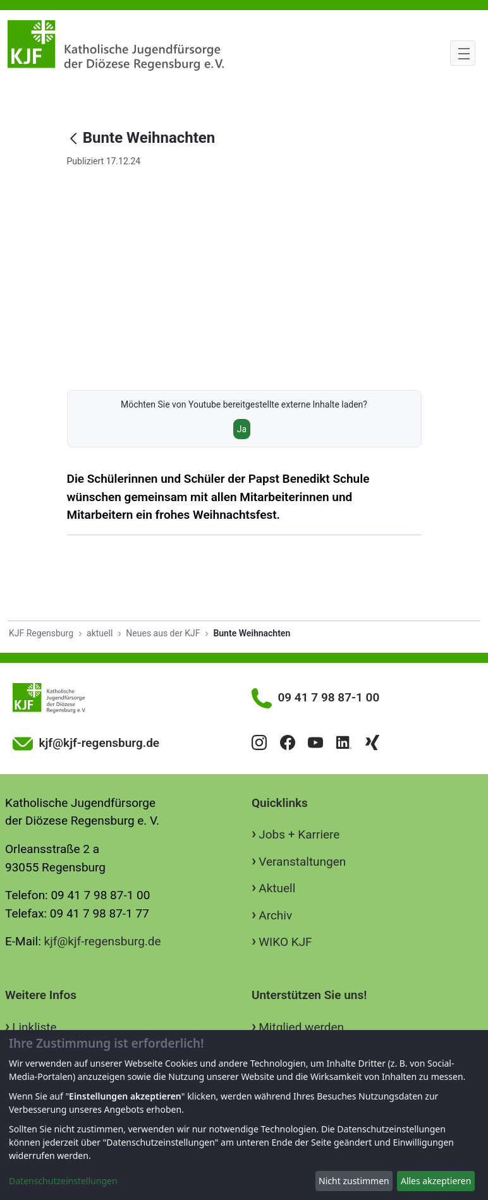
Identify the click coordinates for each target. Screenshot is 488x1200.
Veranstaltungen (302, 861)
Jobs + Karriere (299, 834)
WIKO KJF (285, 942)
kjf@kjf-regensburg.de (102, 941)
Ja (242, 429)
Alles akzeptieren (436, 1181)
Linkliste (34, 1027)
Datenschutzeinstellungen (63, 1181)
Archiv (275, 915)
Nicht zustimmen (354, 1181)
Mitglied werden (301, 1027)
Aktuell (277, 888)
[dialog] (244, 1115)
